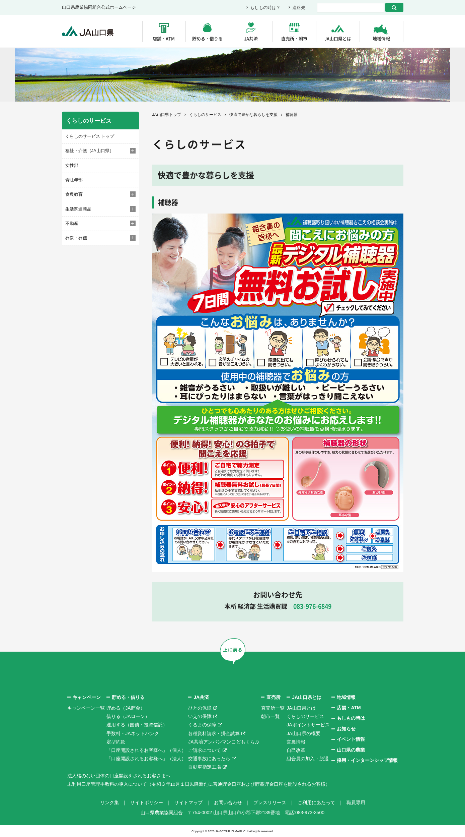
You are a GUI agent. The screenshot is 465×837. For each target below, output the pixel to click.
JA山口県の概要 (303, 733)
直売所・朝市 (294, 38)
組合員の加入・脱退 (308, 758)
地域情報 (381, 38)
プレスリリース (269, 802)
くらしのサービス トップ (89, 136)
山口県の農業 (351, 750)
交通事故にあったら (209, 758)
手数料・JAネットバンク (132, 733)
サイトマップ (188, 802)
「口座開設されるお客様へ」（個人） (146, 750)
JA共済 (251, 38)
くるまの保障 (202, 724)
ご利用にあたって (316, 802)
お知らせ (346, 728)
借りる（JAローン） (127, 716)
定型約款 (115, 741)
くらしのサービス (205, 114)
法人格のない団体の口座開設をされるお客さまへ (118, 775)
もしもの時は (351, 718)
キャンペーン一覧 (86, 708)
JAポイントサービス (308, 724)
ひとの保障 (200, 708)
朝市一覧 (270, 716)
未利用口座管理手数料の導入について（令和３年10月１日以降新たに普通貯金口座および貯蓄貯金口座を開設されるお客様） (198, 784)
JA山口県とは (337, 38)
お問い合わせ (228, 802)
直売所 (273, 697)
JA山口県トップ (166, 114)
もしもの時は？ (265, 7)
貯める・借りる (207, 38)
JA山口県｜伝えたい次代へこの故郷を (88, 31)
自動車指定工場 (204, 767)
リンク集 (109, 802)
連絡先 (298, 7)
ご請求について (204, 750)
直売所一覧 (273, 708)
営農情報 (296, 741)
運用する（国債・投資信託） (136, 724)
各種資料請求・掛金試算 (214, 733)
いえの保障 (200, 716)
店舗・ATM (164, 38)
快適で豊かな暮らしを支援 (253, 114)
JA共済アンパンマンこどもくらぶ (223, 741)
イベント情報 (351, 739)
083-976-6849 (312, 606)
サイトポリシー (146, 802)
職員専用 (355, 802)
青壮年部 (74, 179)
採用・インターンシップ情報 (367, 760)
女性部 (71, 165)
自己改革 (296, 750)
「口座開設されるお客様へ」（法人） (146, 758)
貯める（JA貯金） (125, 708)
